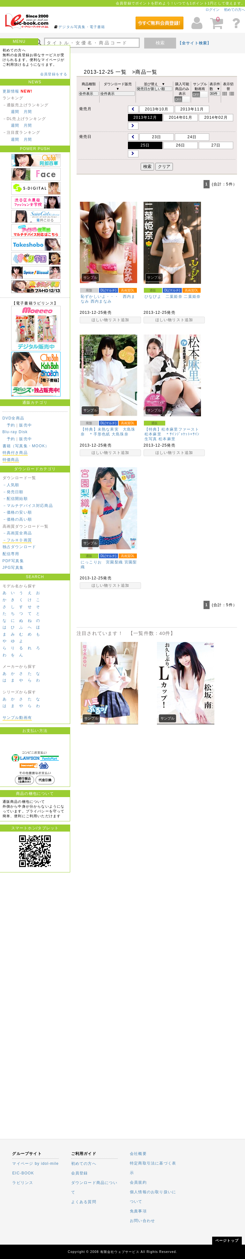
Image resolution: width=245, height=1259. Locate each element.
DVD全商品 (14, 418)
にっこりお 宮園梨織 (102, 562)
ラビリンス (22, 1182)
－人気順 (11, 485)
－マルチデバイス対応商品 (28, 505)
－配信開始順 (15, 498)
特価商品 (11, 459)
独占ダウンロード (19, 547)
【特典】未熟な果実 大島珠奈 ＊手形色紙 (108, 431)
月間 (28, 111)
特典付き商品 (15, 452)
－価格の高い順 (17, 519)
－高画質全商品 (17, 533)
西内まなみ (101, 301)
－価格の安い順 (17, 512)
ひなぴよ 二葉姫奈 (163, 296)
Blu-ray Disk (15, 432)
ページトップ (227, 1240)
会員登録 (79, 1173)
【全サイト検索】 (195, 43)
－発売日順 (13, 492)
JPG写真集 (13, 567)
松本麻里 (167, 439)
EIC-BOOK (23, 1173)
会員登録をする (53, 74)
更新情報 (11, 91)
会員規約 (138, 1182)
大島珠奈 (120, 434)
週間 (15, 111)
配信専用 (11, 554)
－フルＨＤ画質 (17, 540)
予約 (11, 425)
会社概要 (138, 1153)
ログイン (212, 9)
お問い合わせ (142, 1220)
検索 (160, 42)
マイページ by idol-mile (35, 1163)
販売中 (25, 425)
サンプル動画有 (17, 717)
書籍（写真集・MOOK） (26, 446)
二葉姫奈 (192, 296)
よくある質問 (83, 1202)
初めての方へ (234, 9)
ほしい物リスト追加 (111, 320)
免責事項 (138, 1211)
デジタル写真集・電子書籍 (81, 27)
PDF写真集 (13, 561)
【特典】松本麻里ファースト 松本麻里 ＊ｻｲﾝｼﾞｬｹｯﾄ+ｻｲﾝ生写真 (174, 434)
